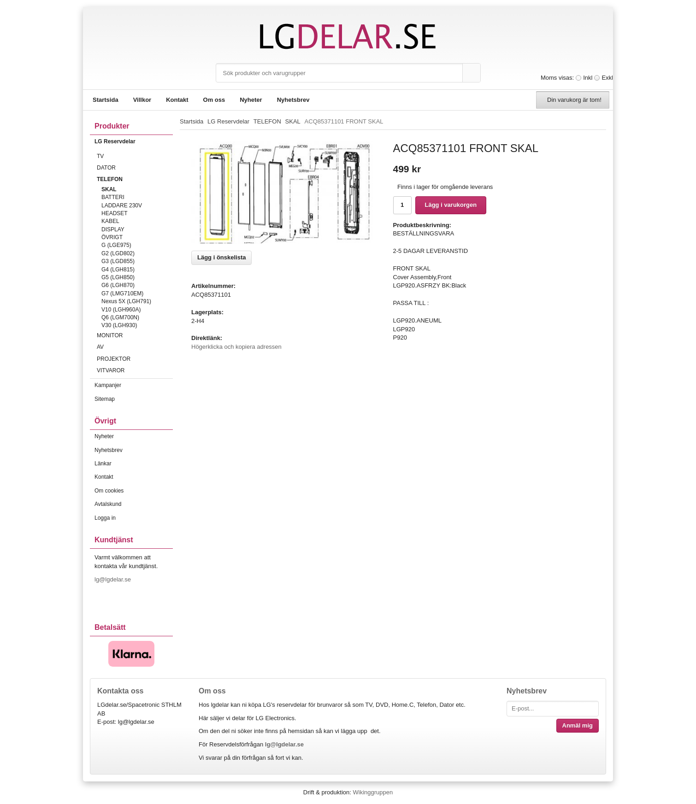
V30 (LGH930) (119, 325)
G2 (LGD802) (118, 253)
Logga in (105, 518)
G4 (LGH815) (118, 269)
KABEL (110, 221)
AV (135, 347)
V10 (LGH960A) (121, 309)
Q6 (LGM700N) (120, 317)
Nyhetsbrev (293, 99)
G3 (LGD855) (118, 261)
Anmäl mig (577, 725)
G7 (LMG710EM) (122, 293)
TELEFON (135, 179)
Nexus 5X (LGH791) (126, 301)
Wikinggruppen (373, 792)
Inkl (587, 77)
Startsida (105, 99)
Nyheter (251, 99)
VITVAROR (135, 370)
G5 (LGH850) (118, 277)
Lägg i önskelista (221, 257)
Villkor (142, 99)
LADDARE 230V (121, 205)
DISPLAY (112, 229)
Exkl (607, 77)
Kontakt (177, 99)
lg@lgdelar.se (113, 579)
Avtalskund (107, 504)
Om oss (214, 99)
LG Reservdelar (133, 141)
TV (135, 156)
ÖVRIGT (112, 237)
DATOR (135, 167)
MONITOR (135, 335)
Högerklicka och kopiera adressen (236, 346)
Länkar (103, 463)
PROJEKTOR (135, 359)
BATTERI (112, 197)
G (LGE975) (116, 245)
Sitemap (104, 399)
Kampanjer (107, 385)
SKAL (109, 189)
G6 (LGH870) (118, 285)
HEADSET (114, 213)
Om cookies (109, 490)
